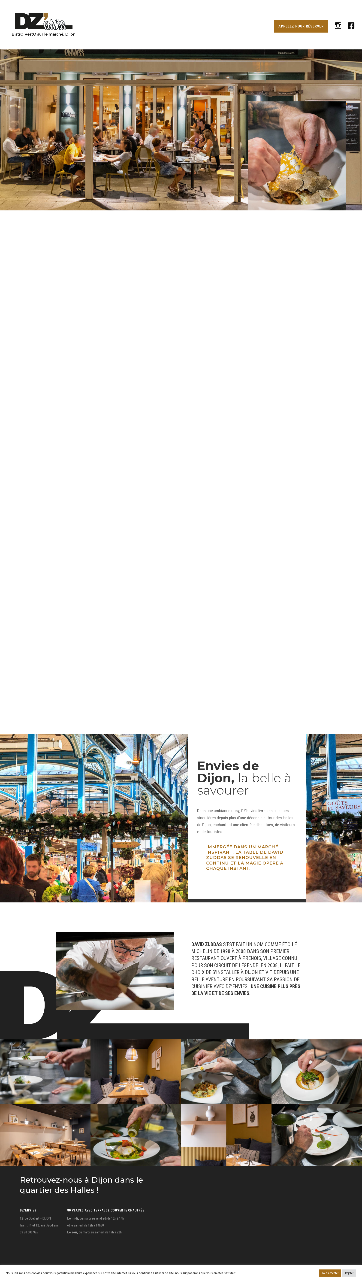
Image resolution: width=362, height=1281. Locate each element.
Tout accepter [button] (330, 1273)
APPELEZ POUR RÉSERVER (301, 26)
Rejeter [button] (349, 1273)
